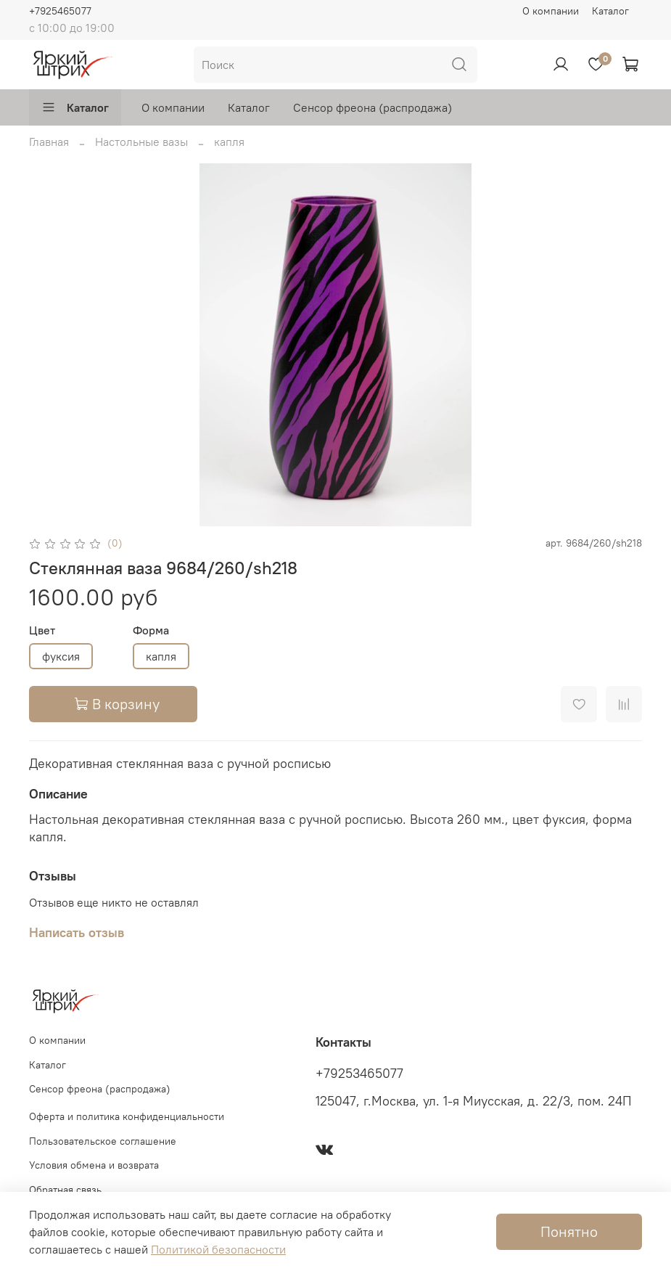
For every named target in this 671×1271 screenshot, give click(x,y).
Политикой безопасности (218, 1249)
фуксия (61, 656)
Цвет (42, 630)
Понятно (569, 1231)
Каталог (610, 10)
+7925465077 (60, 10)
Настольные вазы (141, 141)
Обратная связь (65, 1189)
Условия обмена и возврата (94, 1165)
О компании (550, 10)
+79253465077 (359, 1074)
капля (229, 141)
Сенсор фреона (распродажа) (372, 107)
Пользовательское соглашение (102, 1141)
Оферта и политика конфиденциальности (126, 1116)
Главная (49, 141)
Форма (151, 630)
